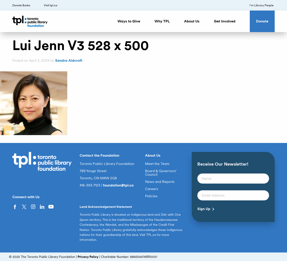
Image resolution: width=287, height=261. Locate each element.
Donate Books (21, 5)
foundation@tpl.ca (118, 185)
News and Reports (159, 182)
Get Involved (224, 21)
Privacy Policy (88, 257)
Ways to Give (128, 21)
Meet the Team (157, 164)
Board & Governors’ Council (161, 172)
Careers (151, 189)
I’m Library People (262, 5)
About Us (192, 21)
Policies (151, 196)
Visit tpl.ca (50, 5)
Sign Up (203, 209)
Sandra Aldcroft (68, 60)
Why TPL (162, 21)
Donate (262, 21)
